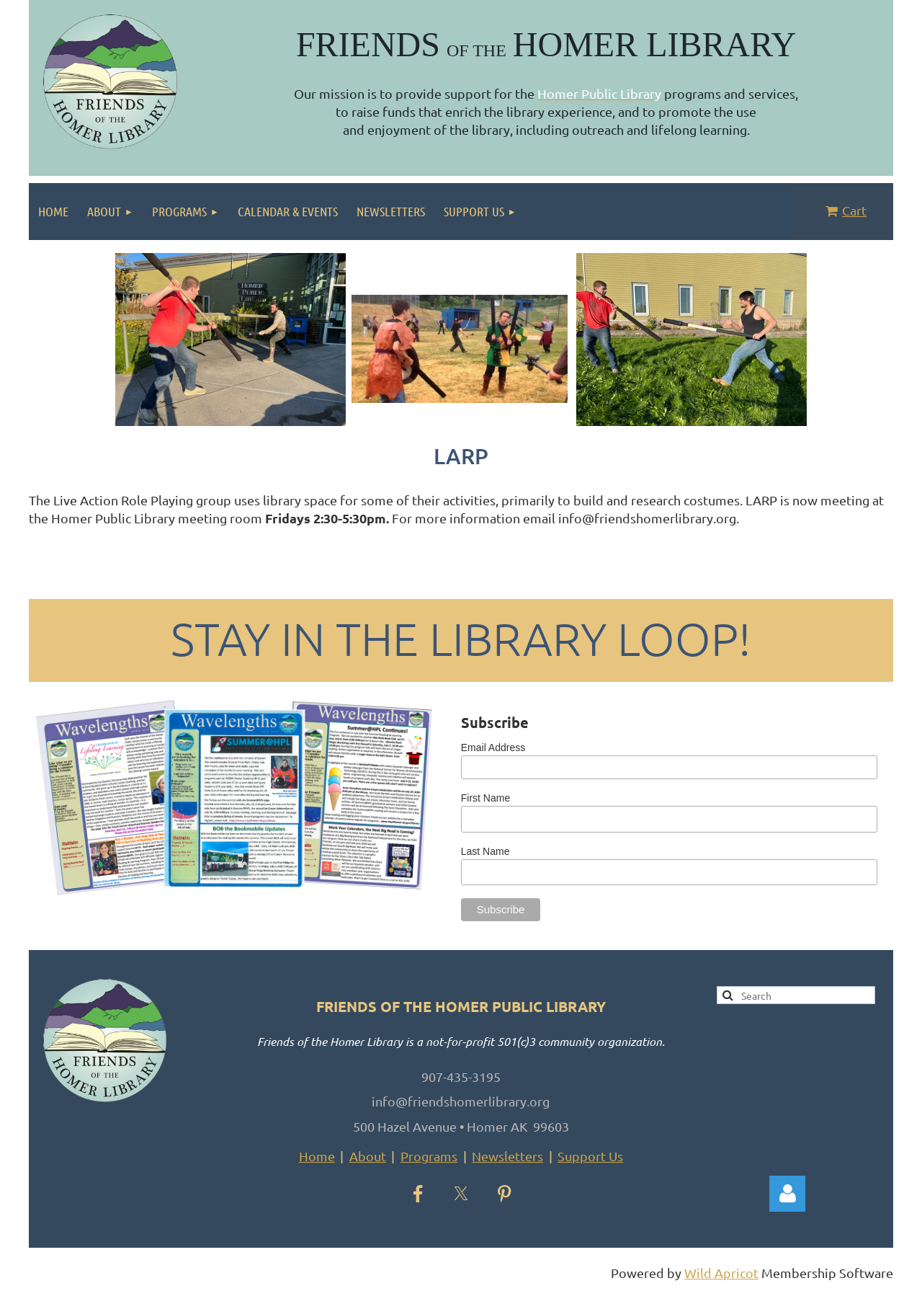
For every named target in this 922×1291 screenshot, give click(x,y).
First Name (485, 798)
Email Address (493, 747)
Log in (787, 1194)
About (367, 1155)
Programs (428, 1155)
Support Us (590, 1155)
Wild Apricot (721, 1272)
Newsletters (507, 1155)
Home (317, 1155)
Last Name (485, 851)
